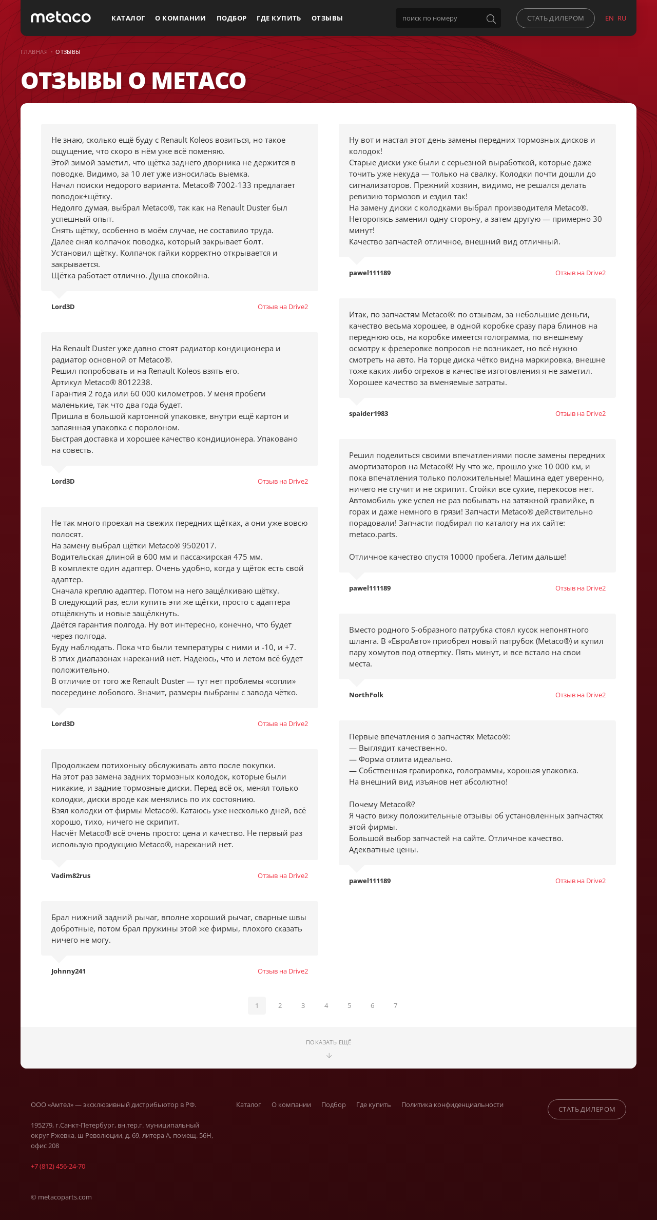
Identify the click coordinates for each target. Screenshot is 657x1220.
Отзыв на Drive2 (283, 306)
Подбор (232, 18)
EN (609, 18)
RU (621, 18)
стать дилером (556, 18)
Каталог (128, 18)
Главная (34, 51)
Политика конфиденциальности (452, 1102)
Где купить (279, 18)
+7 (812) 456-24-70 (58, 1163)
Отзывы (327, 18)
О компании (180, 18)
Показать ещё (328, 1046)
